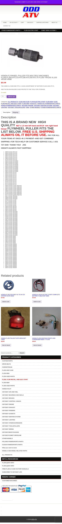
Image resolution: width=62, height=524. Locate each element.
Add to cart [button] (5, 301)
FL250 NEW (49, 101)
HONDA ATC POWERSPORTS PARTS (48, 103)
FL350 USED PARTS (8, 385)
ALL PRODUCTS (13, 101)
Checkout (30, 22)
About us (54, 22)
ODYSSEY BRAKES (8, 398)
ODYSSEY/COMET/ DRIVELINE (11, 435)
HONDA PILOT (6, 389)
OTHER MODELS (35, 107)
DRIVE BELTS (6, 364)
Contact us (6, 26)
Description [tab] (6, 112)
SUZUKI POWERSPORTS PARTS (12, 444)
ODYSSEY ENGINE (27, 105)
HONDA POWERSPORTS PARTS (11, 105)
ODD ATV (34, 519)
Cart (22, 22)
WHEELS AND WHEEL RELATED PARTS (14, 451)
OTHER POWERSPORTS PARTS (12, 30)
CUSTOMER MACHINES (9, 480)
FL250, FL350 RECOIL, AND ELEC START (15, 379)
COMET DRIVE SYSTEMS (49, 30)
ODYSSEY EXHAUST (8, 407)
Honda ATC (33, 103)
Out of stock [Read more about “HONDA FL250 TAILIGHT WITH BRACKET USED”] (6, 345)
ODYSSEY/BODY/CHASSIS (10, 432)
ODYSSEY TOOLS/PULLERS (16, 107)
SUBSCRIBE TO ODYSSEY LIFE (12, 472)
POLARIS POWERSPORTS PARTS (12, 441)
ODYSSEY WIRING (8, 429)
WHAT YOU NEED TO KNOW (26, 34)
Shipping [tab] (15, 112)
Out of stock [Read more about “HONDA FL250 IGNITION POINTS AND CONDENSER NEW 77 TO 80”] (37, 345)
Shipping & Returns (42, 22)
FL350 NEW (25, 103)
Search (22, 353)
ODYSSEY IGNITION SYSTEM (43, 105)
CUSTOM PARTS (7, 361)
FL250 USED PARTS (8, 376)
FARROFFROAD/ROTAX (8, 34)
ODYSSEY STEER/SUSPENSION (12, 423)
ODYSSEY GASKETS (8, 413)
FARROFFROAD (7, 367)
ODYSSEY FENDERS (8, 410)
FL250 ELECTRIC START (31, 30)
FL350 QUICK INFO (8, 466)
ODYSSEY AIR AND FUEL (10, 392)
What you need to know (9, 447)
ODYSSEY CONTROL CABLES (11, 401)
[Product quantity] (3, 96)
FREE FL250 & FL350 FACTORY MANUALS (15, 469)
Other (27, 107)
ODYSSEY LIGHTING (8, 420)
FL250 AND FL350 (24, 101)
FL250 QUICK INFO (8, 462)
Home (5, 22)
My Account (14, 22)
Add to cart (11, 96)
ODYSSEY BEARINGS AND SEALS (13, 395)
